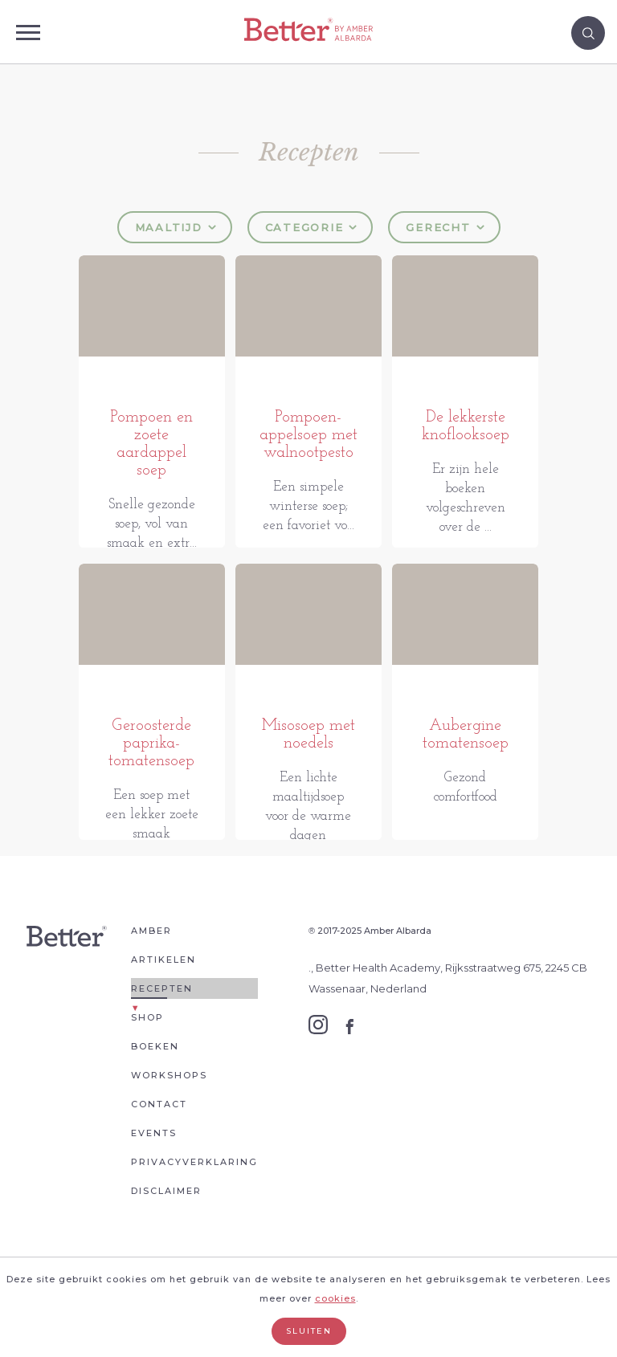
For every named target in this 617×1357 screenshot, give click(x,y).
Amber (151, 1006)
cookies (335, 1298)
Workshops (169, 1150)
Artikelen (163, 1035)
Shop (147, 1092)
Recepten (162, 1064)
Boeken (155, 1121)
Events (154, 1208)
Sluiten (309, 1331)
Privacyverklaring (194, 1237)
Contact (159, 1179)
